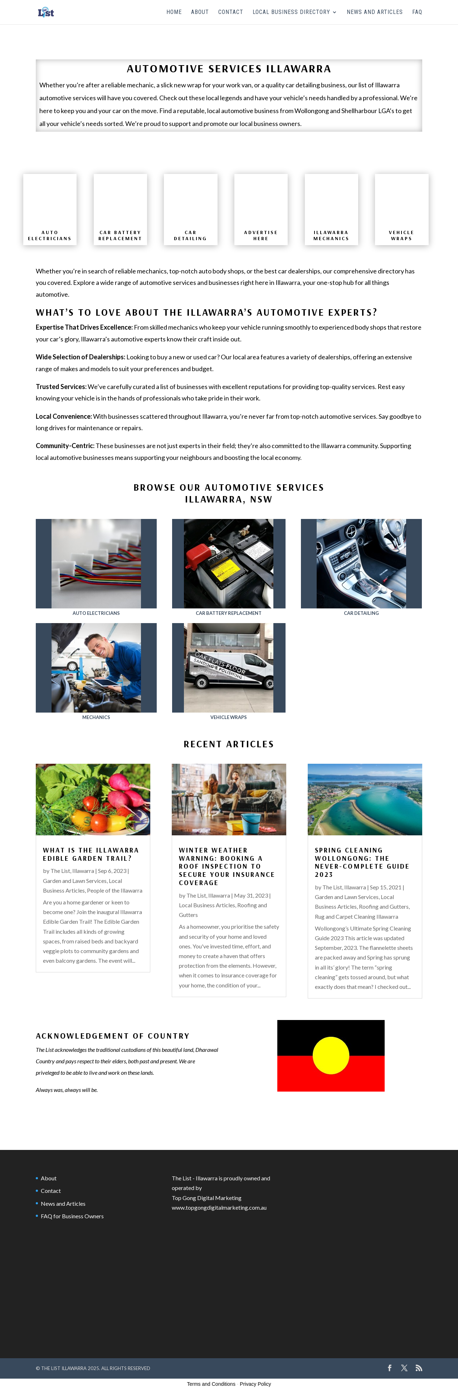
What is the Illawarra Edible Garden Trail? (91, 854)
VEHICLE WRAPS (401, 235)
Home (174, 12)
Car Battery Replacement (229, 613)
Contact (230, 12)
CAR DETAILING (190, 235)
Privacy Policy (255, 1384)
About (200, 12)
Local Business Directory (291, 12)
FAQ (417, 12)
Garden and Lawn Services (75, 880)
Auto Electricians (50, 235)
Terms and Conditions (211, 1384)
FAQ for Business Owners (72, 1216)
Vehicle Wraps (228, 717)
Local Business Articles (207, 905)
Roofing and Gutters (384, 906)
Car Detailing (361, 613)
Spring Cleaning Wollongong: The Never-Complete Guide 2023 (362, 862)
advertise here (261, 235)
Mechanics (96, 717)
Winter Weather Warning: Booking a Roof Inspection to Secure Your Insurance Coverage (227, 866)
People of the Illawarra (114, 890)
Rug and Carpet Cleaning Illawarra (356, 916)
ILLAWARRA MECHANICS (331, 235)
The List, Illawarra (72, 870)
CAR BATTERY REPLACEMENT (120, 235)
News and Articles (375, 12)
